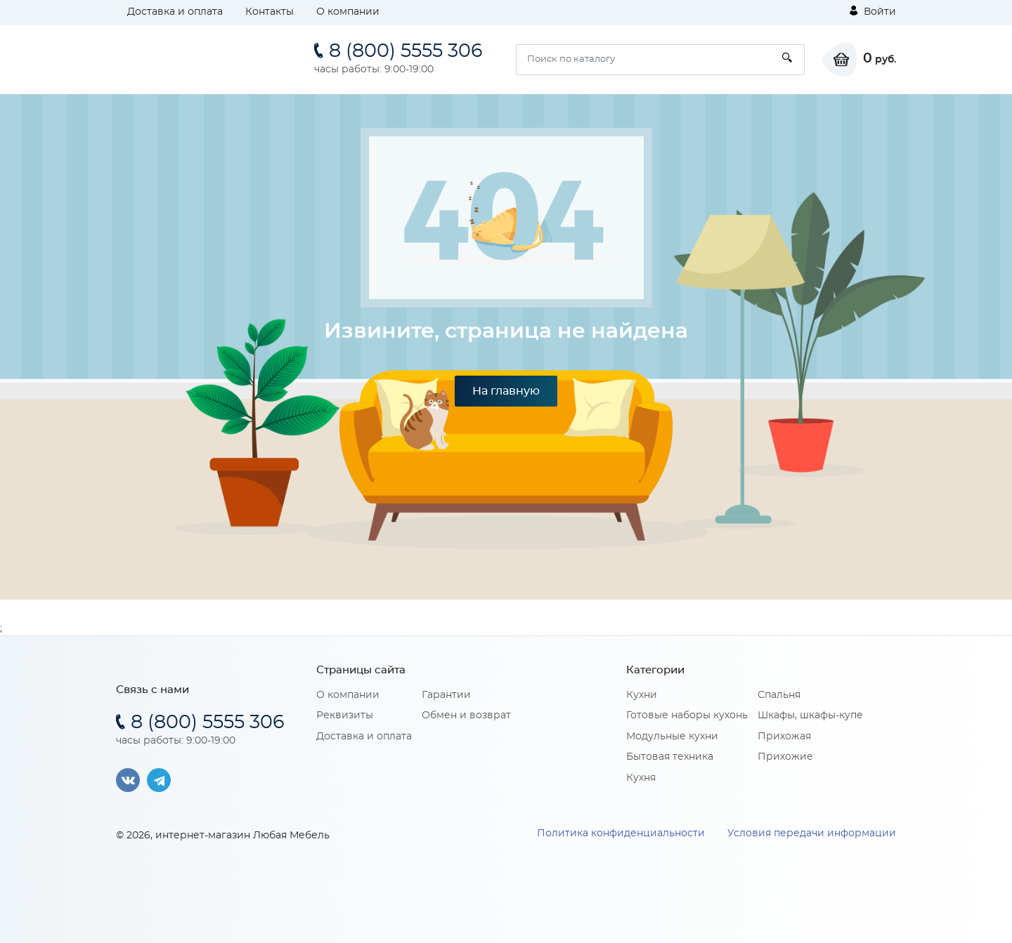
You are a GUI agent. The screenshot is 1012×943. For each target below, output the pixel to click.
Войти (873, 11)
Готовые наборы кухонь (687, 715)
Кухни (641, 695)
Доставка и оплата (175, 12)
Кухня (641, 778)
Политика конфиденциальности (621, 833)
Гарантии (446, 695)
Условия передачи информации (811, 833)
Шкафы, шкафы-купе (810, 715)
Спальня (779, 695)
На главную (506, 391)
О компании (347, 12)
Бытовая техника (669, 757)
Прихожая (784, 736)
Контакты (269, 12)
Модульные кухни (672, 736)
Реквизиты (344, 715)
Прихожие (785, 757)
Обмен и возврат (466, 715)
